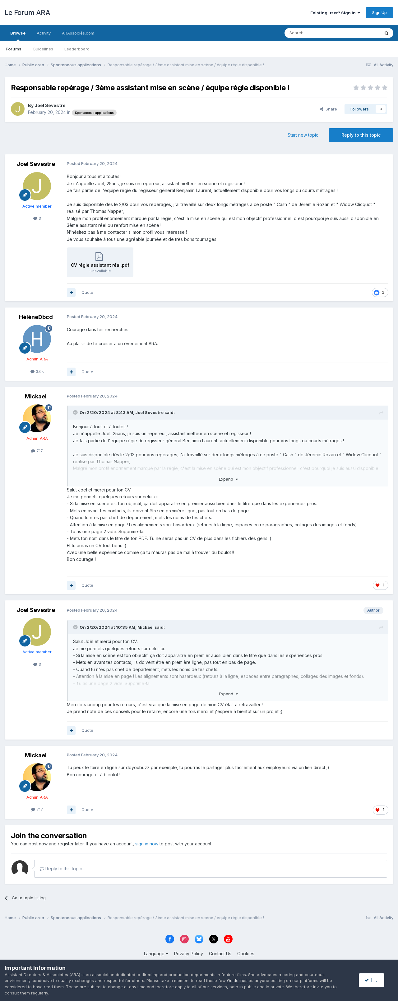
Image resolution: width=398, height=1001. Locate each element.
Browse (17, 36)
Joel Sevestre (50, 105)
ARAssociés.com (78, 33)
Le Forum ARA (27, 12)
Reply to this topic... (62, 868)
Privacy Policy (188, 953)
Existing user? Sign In (335, 12)
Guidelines (43, 48)
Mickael (36, 396)
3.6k (37, 371)
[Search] (316, 33)
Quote (87, 292)
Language (156, 953)
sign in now (146, 843)
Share (328, 108)
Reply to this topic (361, 135)
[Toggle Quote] (76, 412)
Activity (44, 33)
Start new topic (303, 135)
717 (37, 450)
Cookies (245, 953)
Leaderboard (77, 48)
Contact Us (220, 953)
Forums (13, 48)
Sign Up (379, 12)
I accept (375, 980)
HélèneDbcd (36, 317)
